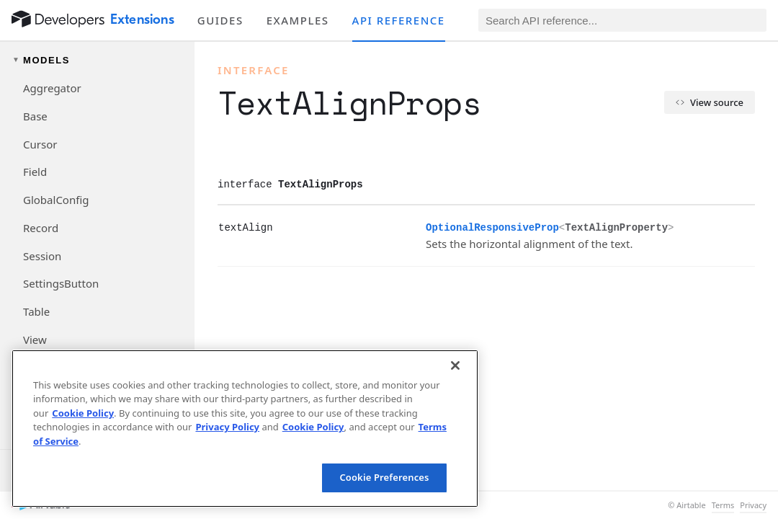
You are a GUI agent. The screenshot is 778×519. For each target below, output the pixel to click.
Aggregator (52, 88)
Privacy (753, 505)
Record (40, 228)
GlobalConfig (56, 199)
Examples (298, 20)
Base (35, 116)
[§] (207, 227)
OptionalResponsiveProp (492, 228)
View (35, 339)
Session (42, 256)
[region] (245, 428)
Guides (220, 20)
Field (35, 171)
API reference (398, 20)
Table (36, 311)
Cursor (40, 144)
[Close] (455, 365)
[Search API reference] (622, 20)
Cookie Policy (83, 413)
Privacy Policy (227, 426)
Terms (723, 505)
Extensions (142, 19)
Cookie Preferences (384, 477)
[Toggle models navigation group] (97, 60)
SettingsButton (61, 283)
